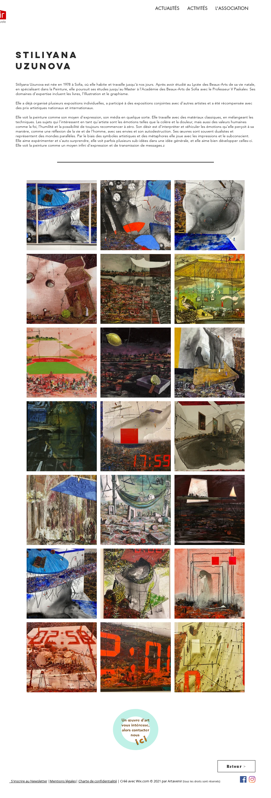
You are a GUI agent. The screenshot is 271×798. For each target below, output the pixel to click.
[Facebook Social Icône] (243, 779)
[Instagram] (252, 779)
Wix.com (143, 781)
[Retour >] (236, 766)
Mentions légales (63, 781)
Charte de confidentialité (98, 781)
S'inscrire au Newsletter (28, 781)
